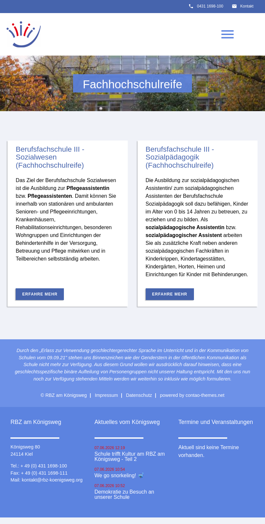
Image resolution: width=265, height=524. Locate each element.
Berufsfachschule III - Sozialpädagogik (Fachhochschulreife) (180, 157)
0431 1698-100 (210, 6)
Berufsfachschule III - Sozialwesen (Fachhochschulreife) (50, 157)
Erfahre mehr (39, 294)
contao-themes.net (204, 395)
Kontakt (247, 6)
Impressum (106, 395)
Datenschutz (139, 395)
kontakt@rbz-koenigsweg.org (52, 479)
